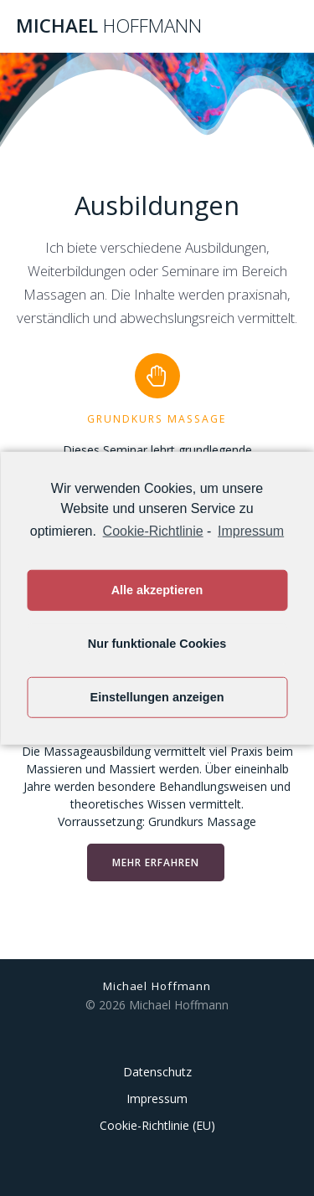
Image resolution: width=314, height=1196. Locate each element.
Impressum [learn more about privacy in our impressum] (251, 530)
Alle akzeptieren (157, 590)
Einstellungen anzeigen (157, 697)
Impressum (157, 1098)
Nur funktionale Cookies (157, 643)
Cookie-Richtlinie (153, 530)
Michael (109, 26)
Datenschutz (157, 1072)
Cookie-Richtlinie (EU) (157, 1125)
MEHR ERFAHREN (155, 862)
